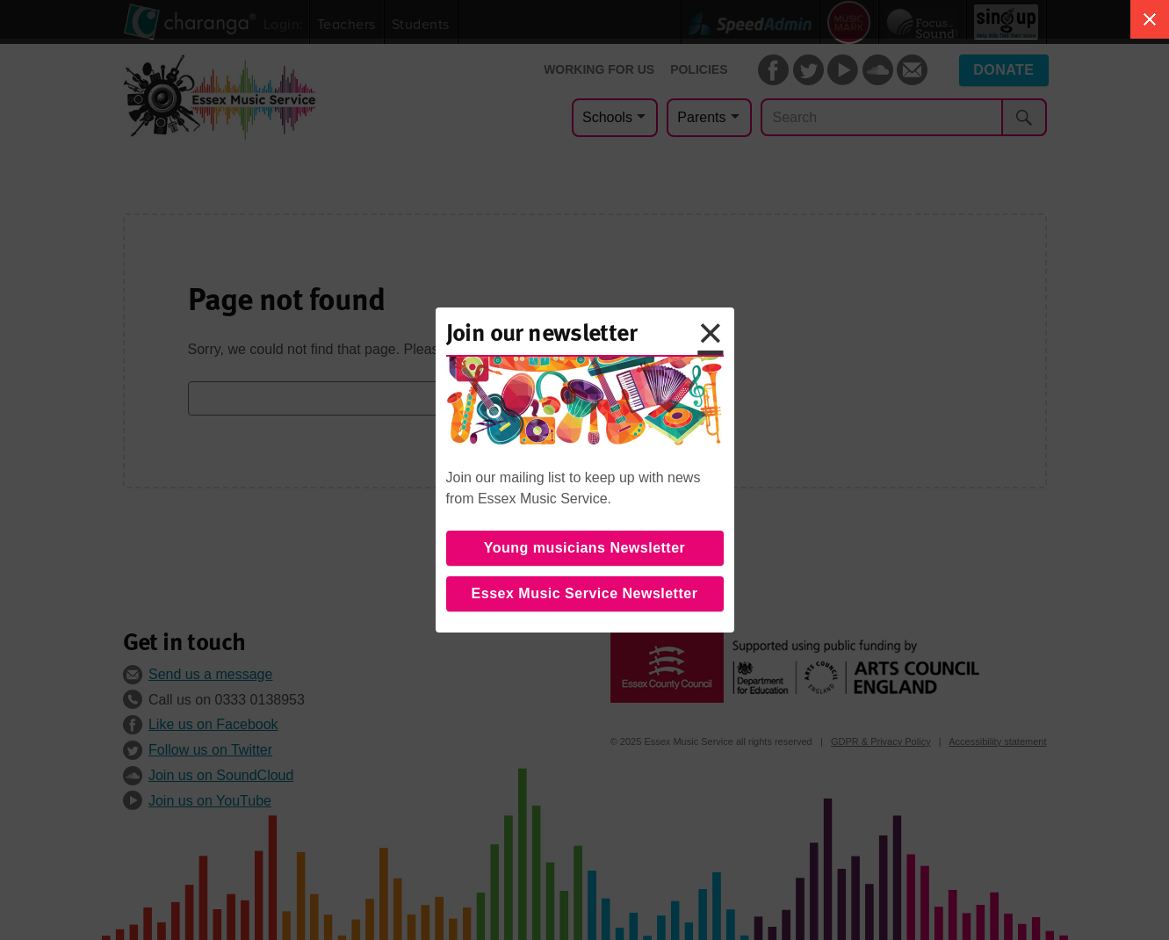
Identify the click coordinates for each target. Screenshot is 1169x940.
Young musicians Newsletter (585, 547)
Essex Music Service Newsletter (585, 593)
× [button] (710, 333)
